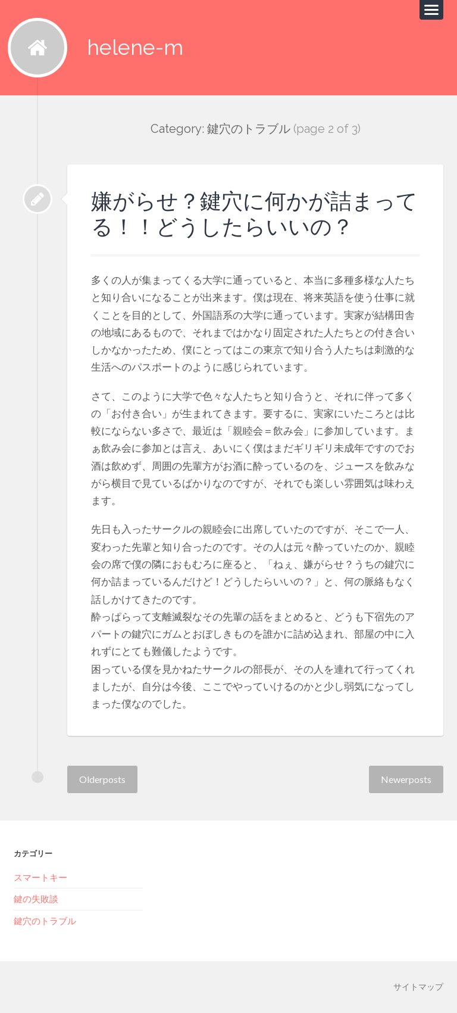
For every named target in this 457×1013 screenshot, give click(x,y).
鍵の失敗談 (36, 898)
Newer (406, 779)
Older (102, 779)
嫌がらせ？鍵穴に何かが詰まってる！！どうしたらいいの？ (254, 213)
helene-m (135, 47)
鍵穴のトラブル (45, 920)
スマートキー (40, 877)
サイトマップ (418, 987)
